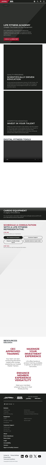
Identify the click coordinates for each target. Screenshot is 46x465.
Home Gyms (27, 410)
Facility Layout (7, 427)
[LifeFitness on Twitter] (35, 457)
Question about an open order (33, 241)
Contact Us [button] (6, 455)
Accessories (6, 422)
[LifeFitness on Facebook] (26, 457)
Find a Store (7, 438)
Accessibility (7, 443)
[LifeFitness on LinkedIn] (22, 457)
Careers (6, 445)
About (5, 433)
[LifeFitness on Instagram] (30, 457)
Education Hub (7, 431)
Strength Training (8, 420)
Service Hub (6, 429)
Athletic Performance (29, 412)
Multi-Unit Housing (8, 414)
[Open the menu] (44, 1)
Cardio (5, 418)
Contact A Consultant (11, 39)
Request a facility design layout (13, 241)
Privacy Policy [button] (7, 457)
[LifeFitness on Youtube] (39, 457)
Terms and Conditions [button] (9, 459)
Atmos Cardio (27, 420)
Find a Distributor (8, 436)
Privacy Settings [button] (15, 455)
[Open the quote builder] (41, 1)
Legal (5, 440)
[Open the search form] (37, 1)
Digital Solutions (28, 418)
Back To (6, 5)
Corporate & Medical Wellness (31, 414)
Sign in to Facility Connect (11, 447)
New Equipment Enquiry (13, 237)
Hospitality (6, 412)
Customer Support (33, 237)
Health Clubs (7, 410)
